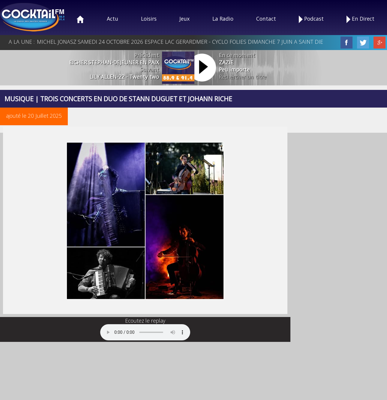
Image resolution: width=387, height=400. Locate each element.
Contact (266, 18)
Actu (112, 18)
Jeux (184, 18)
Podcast (311, 19)
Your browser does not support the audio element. (145, 332)
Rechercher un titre (242, 76)
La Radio (222, 18)
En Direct (360, 19)
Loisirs (149, 18)
